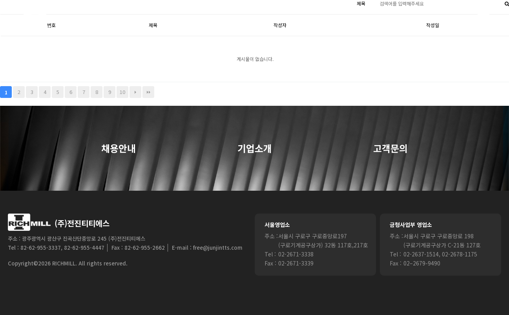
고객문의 (390, 148)
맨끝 (148, 92)
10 (122, 92)
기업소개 (254, 148)
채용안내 (118, 148)
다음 (135, 92)
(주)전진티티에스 (82, 223)
